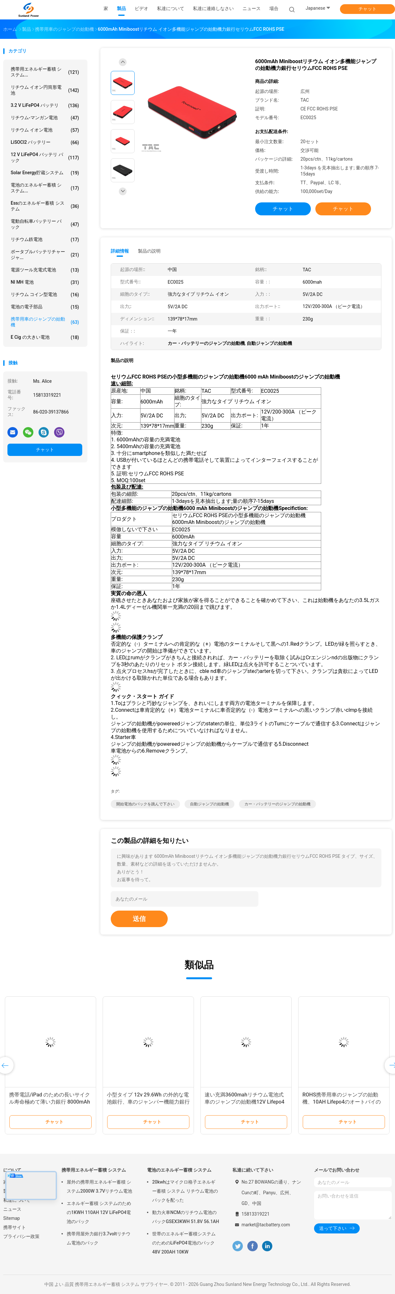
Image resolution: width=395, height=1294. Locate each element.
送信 (139, 919)
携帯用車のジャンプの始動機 (45, 321)
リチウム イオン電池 (45, 130)
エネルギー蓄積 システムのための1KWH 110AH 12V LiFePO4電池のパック (99, 1212)
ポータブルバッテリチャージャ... (45, 254)
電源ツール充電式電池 (45, 270)
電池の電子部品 (45, 307)
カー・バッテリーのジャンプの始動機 (277, 804)
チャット (367, 8)
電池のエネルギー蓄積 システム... (45, 187)
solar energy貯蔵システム (45, 173)
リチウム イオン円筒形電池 (45, 90)
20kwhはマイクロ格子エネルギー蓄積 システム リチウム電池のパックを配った (185, 1191)
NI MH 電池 (45, 282)
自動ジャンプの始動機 (209, 804)
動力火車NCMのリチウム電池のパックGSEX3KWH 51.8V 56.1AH (185, 1217)
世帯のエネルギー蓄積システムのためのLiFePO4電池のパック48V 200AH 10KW (184, 1242)
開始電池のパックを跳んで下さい (145, 804)
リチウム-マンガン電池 (45, 118)
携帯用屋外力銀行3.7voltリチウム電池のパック (98, 1238)
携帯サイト (14, 1227)
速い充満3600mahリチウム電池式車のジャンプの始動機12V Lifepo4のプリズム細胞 (244, 1102)
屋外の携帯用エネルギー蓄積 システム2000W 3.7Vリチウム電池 (99, 1186)
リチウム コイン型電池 (45, 294)
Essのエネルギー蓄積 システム (45, 205)
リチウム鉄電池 (45, 239)
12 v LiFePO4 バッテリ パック (45, 157)
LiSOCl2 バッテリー (45, 142)
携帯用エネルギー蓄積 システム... (45, 71)
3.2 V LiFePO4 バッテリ (45, 105)
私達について (16, 1200)
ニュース (12, 1209)
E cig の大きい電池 (45, 337)
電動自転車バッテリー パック (45, 224)
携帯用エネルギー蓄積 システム (94, 1170)
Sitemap (11, 1218)
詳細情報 (120, 251)
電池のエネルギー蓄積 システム (179, 1170)
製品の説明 (149, 251)
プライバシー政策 (21, 1236)
